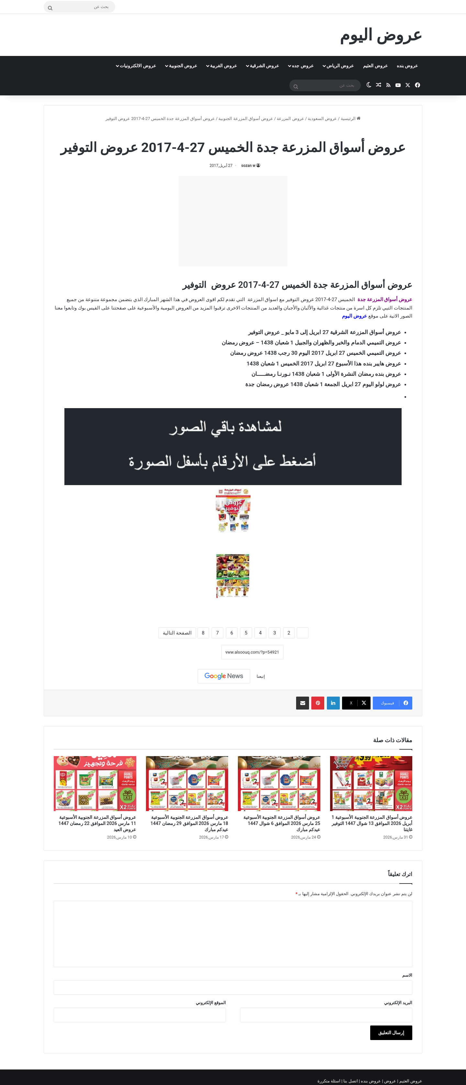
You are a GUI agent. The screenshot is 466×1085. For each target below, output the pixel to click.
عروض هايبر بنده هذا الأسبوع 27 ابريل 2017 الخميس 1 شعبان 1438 (324, 363)
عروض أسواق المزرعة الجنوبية (245, 118)
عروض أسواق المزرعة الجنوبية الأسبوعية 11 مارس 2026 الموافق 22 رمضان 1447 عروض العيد (97, 823)
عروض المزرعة (290, 118)
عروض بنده (407, 65)
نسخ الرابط (201, 652)
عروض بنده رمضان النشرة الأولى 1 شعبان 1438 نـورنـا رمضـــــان (326, 374)
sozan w (248, 165)
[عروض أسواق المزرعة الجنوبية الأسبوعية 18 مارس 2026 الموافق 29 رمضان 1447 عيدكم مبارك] (187, 783)
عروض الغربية (223, 65)
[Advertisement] (233, 221)
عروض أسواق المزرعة (389, 299)
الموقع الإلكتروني (211, 1002)
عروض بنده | (370, 1081)
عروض (390, 1081)
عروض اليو (356, 316)
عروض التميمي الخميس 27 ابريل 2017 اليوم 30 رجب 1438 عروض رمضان (315, 353)
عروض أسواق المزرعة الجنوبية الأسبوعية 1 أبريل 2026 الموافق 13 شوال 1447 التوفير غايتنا (372, 823)
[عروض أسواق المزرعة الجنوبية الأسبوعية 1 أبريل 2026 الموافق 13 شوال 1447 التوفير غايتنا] (371, 783)
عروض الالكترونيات (138, 65)
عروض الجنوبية (183, 65)
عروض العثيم (375, 65)
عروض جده (302, 65)
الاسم (407, 975)
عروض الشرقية (264, 65)
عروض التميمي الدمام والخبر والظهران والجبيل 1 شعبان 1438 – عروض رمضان (311, 342)
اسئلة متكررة (329, 1081)
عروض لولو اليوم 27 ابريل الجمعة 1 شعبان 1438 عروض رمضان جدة (323, 384)
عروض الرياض (340, 65)
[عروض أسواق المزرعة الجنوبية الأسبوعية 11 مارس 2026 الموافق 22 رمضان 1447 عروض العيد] (95, 783)
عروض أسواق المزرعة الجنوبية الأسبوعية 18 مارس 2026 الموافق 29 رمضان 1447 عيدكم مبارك (189, 823)
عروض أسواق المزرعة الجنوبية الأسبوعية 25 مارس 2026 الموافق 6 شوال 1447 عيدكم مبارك (281, 823)
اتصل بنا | (350, 1081)
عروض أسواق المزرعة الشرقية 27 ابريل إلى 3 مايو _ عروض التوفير (324, 332)
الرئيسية (351, 118)
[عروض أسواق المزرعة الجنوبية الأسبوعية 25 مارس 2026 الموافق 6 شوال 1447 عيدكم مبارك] (279, 783)
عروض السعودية (322, 118)
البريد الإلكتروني (398, 1002)
